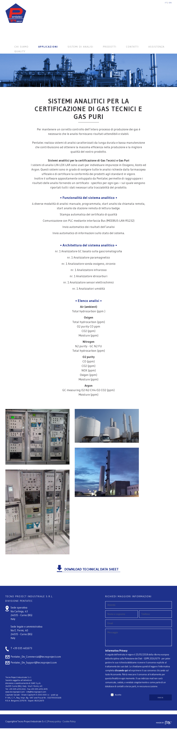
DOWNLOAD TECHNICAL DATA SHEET (91, 569)
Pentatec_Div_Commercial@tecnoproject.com (36, 656)
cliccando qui (121, 673)
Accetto (118, 697)
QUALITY (19, 51)
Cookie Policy (69, 723)
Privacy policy (54, 723)
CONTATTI (132, 46)
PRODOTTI (109, 46)
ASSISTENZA (156, 46)
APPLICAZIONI (48, 46)
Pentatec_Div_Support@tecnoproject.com (34, 662)
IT (166, 3)
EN (170, 3)
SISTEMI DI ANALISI (80, 46)
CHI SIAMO (21, 46)
